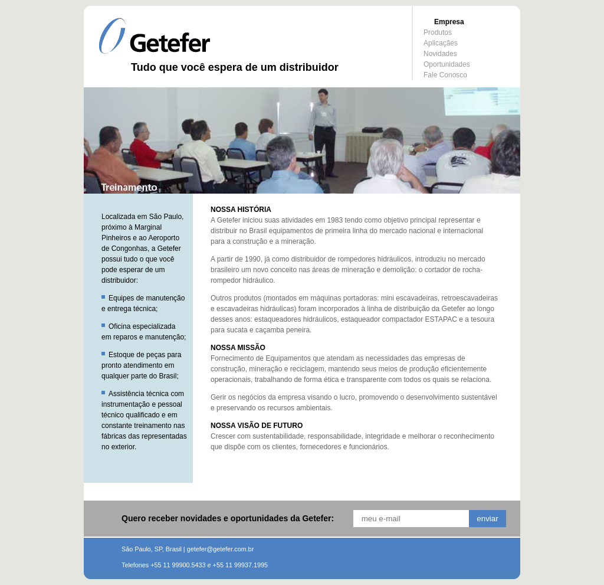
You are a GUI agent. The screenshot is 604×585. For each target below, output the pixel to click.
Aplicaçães (441, 43)
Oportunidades (447, 64)
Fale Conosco (445, 75)
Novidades (440, 54)
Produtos (438, 32)
